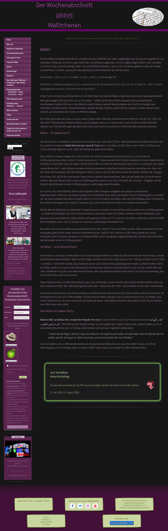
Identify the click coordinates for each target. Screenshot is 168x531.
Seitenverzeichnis (13, 135)
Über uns (18, 44)
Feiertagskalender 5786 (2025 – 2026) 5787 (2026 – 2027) (15, 92)
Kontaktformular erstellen (17, 124)
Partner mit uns (18, 119)
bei (20, 150)
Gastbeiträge (18, 71)
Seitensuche (15, 150)
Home (9, 39)
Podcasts (10, 75)
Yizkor (9, 115)
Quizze (18, 66)
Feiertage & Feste (18, 57)
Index (9, 143)
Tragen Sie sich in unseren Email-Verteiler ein (16, 129)
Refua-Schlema (12, 110)
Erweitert (24, 143)
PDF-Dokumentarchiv (14, 99)
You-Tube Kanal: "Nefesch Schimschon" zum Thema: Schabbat (16, 82)
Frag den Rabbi (18, 62)
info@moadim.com (18, 471)
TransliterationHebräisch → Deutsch (18, 104)
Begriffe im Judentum (15, 48)
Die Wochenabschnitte (18, 53)
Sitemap (16, 143)
